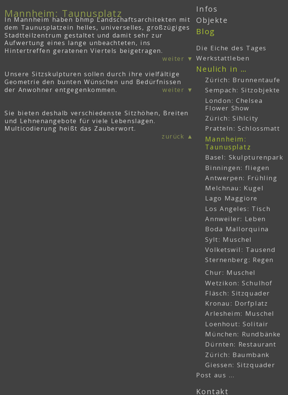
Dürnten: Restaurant (240, 344)
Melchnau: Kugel (234, 188)
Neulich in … (221, 69)
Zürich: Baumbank (237, 354)
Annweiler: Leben (235, 218)
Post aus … (215, 375)
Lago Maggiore (231, 198)
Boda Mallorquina (236, 229)
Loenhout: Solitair (236, 324)
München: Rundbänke (242, 334)
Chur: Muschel (230, 272)
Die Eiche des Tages (231, 48)
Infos (207, 9)
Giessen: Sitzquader (240, 364)
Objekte (212, 20)
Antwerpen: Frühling (241, 177)
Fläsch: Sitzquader (237, 293)
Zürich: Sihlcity (231, 118)
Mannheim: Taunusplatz (228, 142)
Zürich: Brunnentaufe (242, 79)
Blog (205, 31)
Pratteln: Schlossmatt (242, 128)
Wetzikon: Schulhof (238, 283)
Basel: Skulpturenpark (244, 157)
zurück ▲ (178, 136)
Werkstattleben (222, 58)
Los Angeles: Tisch (237, 208)
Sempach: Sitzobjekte (242, 90)
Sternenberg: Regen (239, 259)
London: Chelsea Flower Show (233, 104)
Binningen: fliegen (237, 167)
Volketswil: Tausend (240, 249)
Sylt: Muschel (228, 239)
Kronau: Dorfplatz (236, 303)
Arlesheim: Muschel (239, 313)
